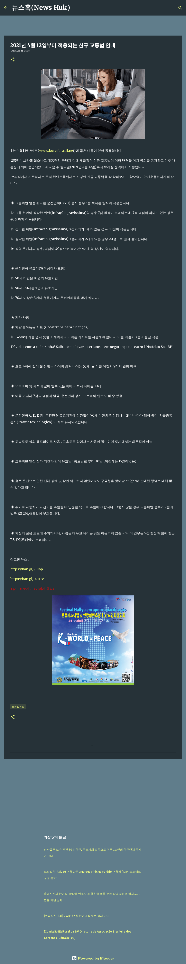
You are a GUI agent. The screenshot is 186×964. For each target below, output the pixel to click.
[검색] (75, 8)
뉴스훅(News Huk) (40, 7)
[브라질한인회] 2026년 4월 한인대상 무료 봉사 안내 (76, 915)
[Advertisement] (93, 793)
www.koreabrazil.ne (56, 151)
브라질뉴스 (18, 706)
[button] (12, 60)
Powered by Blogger (93, 958)
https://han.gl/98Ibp (26, 569)
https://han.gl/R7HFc (27, 579)
